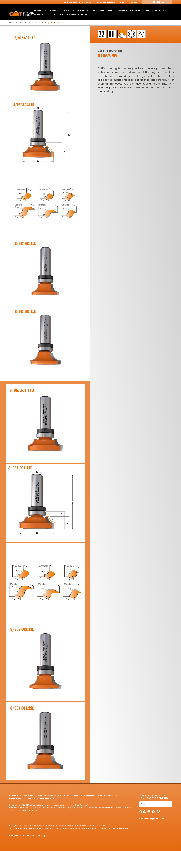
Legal (110, 10)
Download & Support (128, 10)
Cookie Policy (29, 835)
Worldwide (85, 2)
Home (11, 22)
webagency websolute (151, 818)
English (112, 2)
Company (54, 10)
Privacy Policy (15, 835)
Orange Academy (77, 14)
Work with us (41, 14)
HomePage (40, 10)
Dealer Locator (86, 10)
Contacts (58, 14)
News (101, 10)
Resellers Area (128, 2)
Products (68, 10)
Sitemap (42, 835)
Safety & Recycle (154, 10)
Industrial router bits (28, 22)
